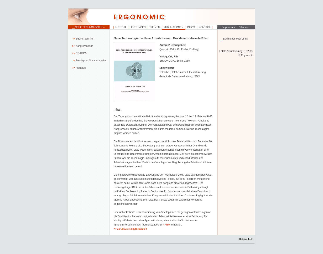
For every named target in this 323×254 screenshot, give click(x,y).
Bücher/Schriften (85, 38)
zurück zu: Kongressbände (132, 228)
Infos (191, 27)
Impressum (229, 27)
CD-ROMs (81, 53)
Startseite (89, 17)
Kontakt (204, 27)
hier (168, 224)
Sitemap (243, 27)
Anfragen (81, 67)
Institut (120, 27)
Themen (154, 27)
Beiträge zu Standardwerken (91, 60)
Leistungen (138, 27)
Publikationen (173, 27)
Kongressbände (84, 46)
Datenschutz (246, 239)
